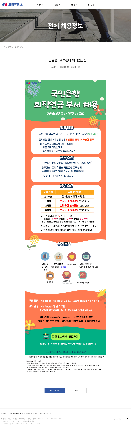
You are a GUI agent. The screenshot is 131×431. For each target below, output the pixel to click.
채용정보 (73, 4)
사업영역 (56, 4)
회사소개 (40, 4)
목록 (76, 390)
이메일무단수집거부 (30, 413)
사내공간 (90, 4)
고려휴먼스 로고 (12, 4)
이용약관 (4, 413)
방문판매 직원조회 (45, 413)
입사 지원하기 (54, 390)
